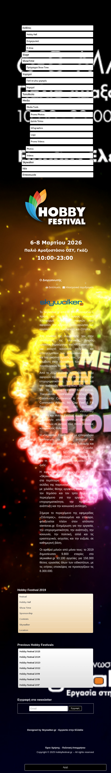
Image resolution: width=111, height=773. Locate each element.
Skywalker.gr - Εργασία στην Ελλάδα (62, 730)
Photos (30, 149)
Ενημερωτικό (33, 41)
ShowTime (28, 60)
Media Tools (32, 107)
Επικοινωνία (29, 174)
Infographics (37, 128)
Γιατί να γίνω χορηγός (37, 81)
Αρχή (65, 767)
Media (26, 100)
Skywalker (28, 162)
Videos (30, 155)
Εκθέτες (27, 27)
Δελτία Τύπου (37, 121)
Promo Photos (37, 114)
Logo (33, 135)
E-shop (30, 48)
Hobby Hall (32, 34)
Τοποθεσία (28, 94)
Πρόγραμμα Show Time (38, 67)
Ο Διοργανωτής (51, 280)
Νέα (25, 168)
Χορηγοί (27, 74)
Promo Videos (37, 141)
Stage (26, 54)
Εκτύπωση (54, 287)
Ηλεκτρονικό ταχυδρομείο (79, 287)
